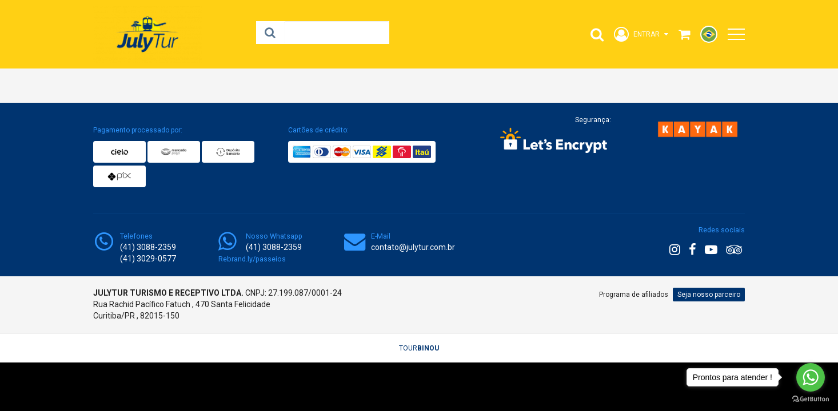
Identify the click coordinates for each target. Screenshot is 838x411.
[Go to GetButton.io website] (810, 399)
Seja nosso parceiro (708, 295)
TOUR (419, 348)
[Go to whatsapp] (810, 377)
